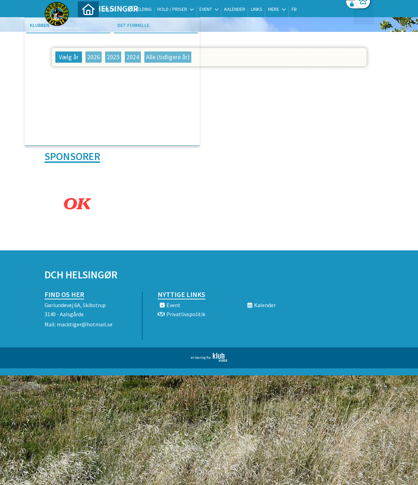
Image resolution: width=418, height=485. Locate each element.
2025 (113, 57)
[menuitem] (88, 24)
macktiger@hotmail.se (84, 323)
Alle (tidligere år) (168, 57)
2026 (93, 57)
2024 (132, 57)
